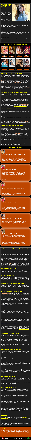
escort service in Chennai (24, 104)
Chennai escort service (15, 260)
